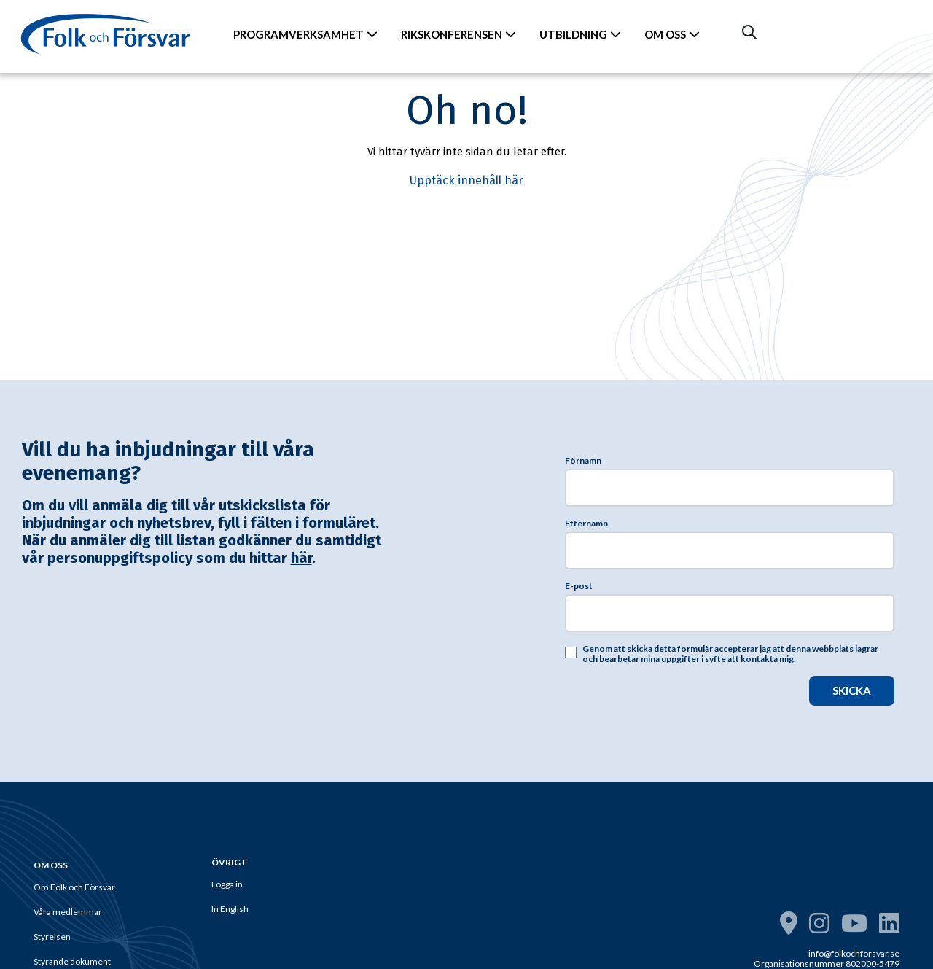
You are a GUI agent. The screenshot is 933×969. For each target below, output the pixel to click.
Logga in (227, 884)
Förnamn (583, 461)
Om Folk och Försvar (74, 887)
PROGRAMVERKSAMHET (305, 34)
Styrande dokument (72, 961)
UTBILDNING (580, 34)
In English (230, 908)
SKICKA (851, 690)
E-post (579, 586)
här (301, 558)
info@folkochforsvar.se (853, 953)
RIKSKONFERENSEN (458, 34)
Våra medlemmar (68, 911)
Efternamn (586, 523)
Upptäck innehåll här (466, 180)
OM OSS (672, 34)
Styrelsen (52, 936)
